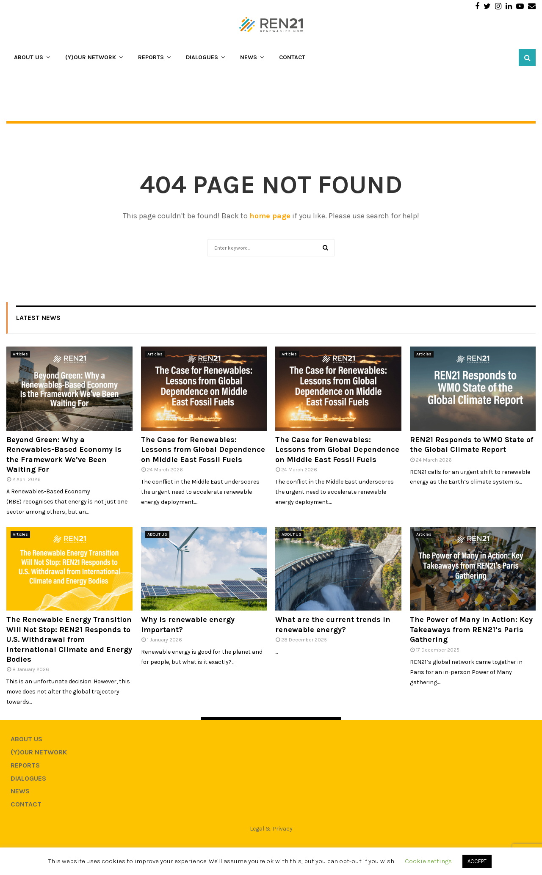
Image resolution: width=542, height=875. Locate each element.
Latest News (38, 318)
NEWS (248, 57)
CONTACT (292, 57)
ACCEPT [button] (477, 861)
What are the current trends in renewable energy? (332, 624)
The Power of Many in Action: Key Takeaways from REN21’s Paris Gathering (471, 629)
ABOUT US (28, 57)
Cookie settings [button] (428, 861)
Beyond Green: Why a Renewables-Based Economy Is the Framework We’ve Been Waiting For (64, 454)
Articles (20, 354)
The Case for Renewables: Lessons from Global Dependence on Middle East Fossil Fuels (203, 449)
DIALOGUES (202, 57)
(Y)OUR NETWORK (90, 57)
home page (269, 215)
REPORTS (151, 57)
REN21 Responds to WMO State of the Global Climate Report (471, 444)
